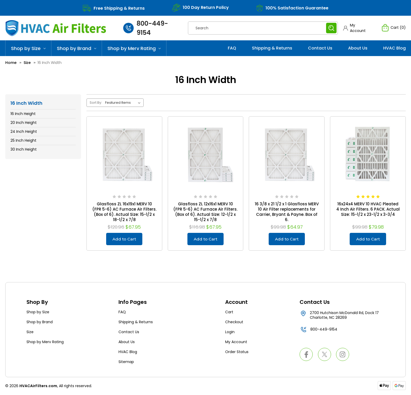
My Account (236, 342)
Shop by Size (28, 48)
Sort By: (96, 102)
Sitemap (126, 362)
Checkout (234, 322)
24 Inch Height (23, 131)
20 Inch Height (23, 122)
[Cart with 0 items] (394, 28)
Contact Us (320, 48)
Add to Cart (124, 239)
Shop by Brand (76, 48)
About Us (357, 48)
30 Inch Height (23, 149)
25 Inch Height (23, 140)
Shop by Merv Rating (134, 48)
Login (230, 332)
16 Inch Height (23, 113)
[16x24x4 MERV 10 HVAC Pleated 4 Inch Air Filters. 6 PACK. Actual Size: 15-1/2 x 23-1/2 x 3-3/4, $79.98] (368, 154)
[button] (357, 28)
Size (30, 332)
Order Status (236, 352)
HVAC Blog (394, 48)
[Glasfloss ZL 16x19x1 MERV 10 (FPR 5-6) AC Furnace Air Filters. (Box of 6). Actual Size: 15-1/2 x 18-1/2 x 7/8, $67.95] (124, 154)
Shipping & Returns (272, 48)
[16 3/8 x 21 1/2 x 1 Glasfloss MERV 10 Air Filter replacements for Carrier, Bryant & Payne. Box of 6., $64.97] (287, 154)
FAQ (232, 48)
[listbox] (123, 103)
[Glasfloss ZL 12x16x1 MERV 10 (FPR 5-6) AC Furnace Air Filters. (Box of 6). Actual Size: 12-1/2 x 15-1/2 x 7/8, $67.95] (206, 154)
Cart (229, 312)
